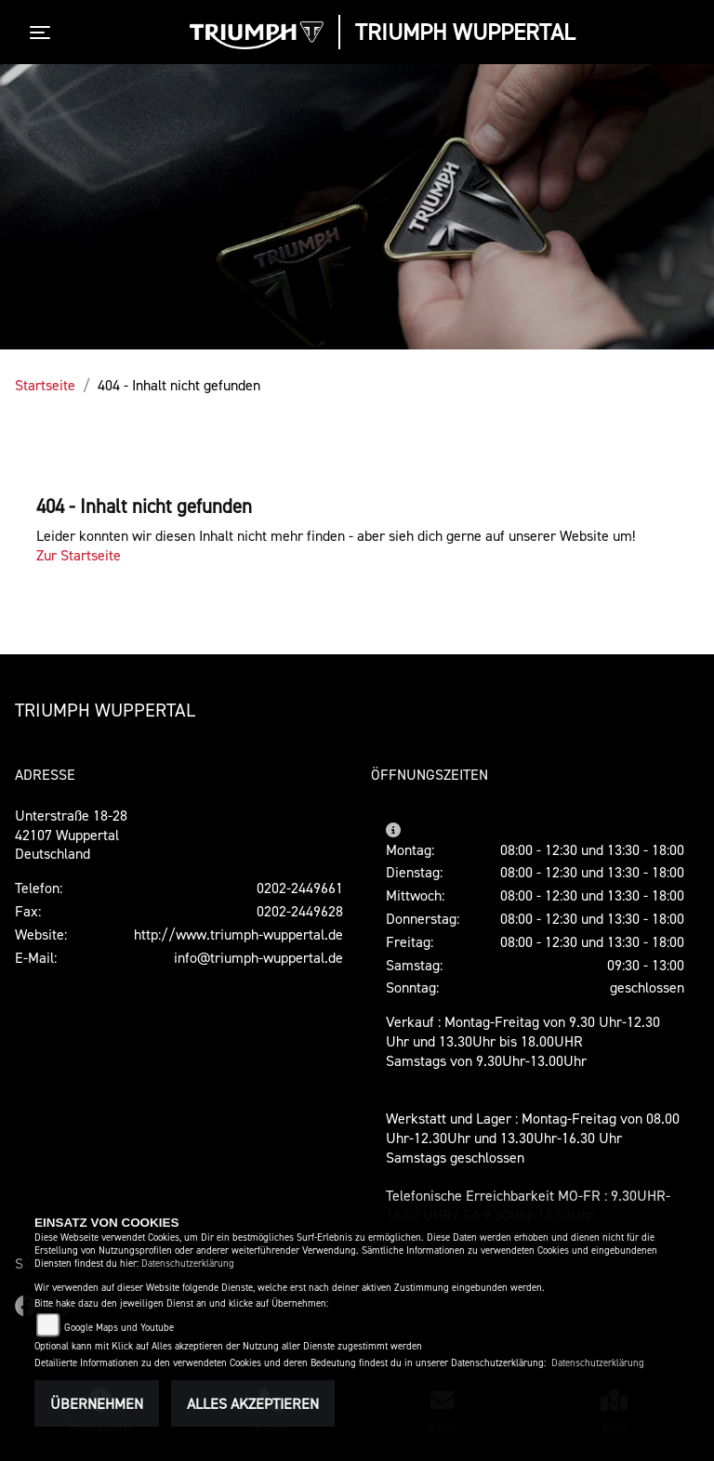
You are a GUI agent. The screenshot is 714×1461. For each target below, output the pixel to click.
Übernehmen (96, 1403)
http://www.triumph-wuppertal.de (238, 934)
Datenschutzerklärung (187, 1263)
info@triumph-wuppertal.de (258, 957)
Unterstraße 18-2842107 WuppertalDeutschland (71, 834)
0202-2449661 (300, 887)
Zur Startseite (78, 555)
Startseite (45, 384)
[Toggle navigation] (44, 32)
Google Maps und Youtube (119, 1328)
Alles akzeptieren (253, 1403)
